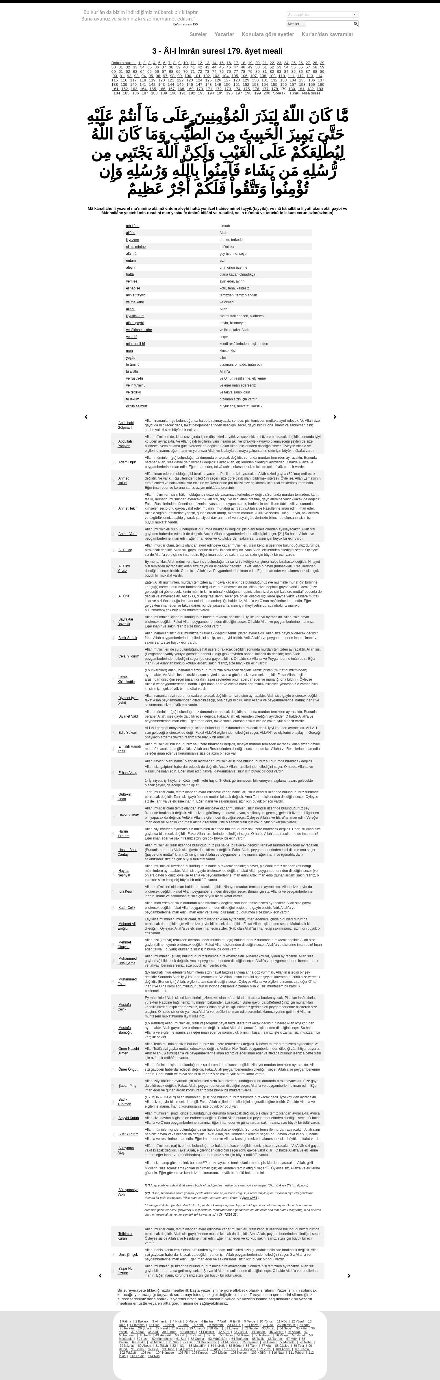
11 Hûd (282, 1321)
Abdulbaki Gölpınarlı (126, 425)
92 (130, 76)
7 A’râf (222, 1321)
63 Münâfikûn (218, 1338)
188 (155, 93)
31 (121, 67)
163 (134, 89)
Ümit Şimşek (128, 1255)
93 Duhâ (168, 1349)
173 (228, 89)
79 (251, 71)
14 (215, 63)
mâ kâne (132, 226)
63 (135, 71)
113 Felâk (137, 1356)
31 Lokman (233, 1328)
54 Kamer (244, 1335)
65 (150, 71)
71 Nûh (173, 1342)
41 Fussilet (207, 1331)
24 (286, 63)
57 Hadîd (299, 1335)
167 (172, 89)
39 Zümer (169, 1331)
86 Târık (252, 1345)
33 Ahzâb (269, 1328)
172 (219, 89)
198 (249, 93)
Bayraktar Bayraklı (125, 621)
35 (150, 67)
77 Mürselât (287, 1342)
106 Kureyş (200, 1352)
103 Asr (147, 1352)
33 (135, 67)
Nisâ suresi (311, 93)
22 (272, 63)
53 (279, 67)
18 (243, 63)
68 (171, 71)
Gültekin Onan (124, 796)
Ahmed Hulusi (123, 480)
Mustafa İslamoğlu (125, 1030)
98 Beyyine (248, 1349)
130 (256, 80)
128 (237, 80)
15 (222, 63)
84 (286, 71)
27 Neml (162, 1328)
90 (115, 76)
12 (200, 63)
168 (181, 89)
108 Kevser (239, 1352)
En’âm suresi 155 (185, 24)
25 (294, 63)
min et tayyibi (136, 295)
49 (251, 67)
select (355, 14)
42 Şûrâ (224, 1331)
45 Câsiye (276, 1331)
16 (229, 63)
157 (293, 84)
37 (164, 67)
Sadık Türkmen (124, 1101)
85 (294, 71)
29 (322, 63)
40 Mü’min (187, 1331)
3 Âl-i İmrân (160, 1321)
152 (246, 84)
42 (200, 67)
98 (173, 76)
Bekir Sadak (127, 638)
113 (310, 76)
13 (207, 63)
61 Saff (181, 1338)
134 (293, 80)
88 (315, 71)
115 (115, 80)
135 (303, 80)
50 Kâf (180, 1335)
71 (193, 71)
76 (229, 71)
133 (284, 80)
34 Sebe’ (286, 1328)
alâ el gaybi (135, 323)
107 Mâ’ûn (220, 1352)
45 (222, 67)
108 (263, 76)
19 (251, 63)
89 (322, 71)
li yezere (132, 240)
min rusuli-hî (135, 344)
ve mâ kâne (135, 302)
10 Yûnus (266, 1321)
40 (186, 67)
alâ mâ (131, 254)
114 (319, 76)
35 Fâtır (302, 1328)
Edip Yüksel (127, 733)
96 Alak (215, 1349)
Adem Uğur (127, 462)
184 (117, 93)
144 (171, 84)
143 (162, 84)
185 (127, 93)
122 (181, 80)
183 (320, 89)
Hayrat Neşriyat (124, 873)
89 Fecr (299, 1345)
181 (301, 89)
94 (144, 76)
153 (256, 84)
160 (321, 84)
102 (207, 76)
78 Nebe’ (306, 1342)
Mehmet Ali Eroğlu (126, 926)
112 (301, 76)
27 (308, 63)
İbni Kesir (125, 891)
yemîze (131, 281)
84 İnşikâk (218, 1345)
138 (115, 84)
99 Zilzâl (265, 1349)
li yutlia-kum (135, 316)
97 (165, 76)
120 (162, 80)
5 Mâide (192, 1321)
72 (200, 71)
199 (258, 93)
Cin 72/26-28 (228, 1214)
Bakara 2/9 (284, 1185)
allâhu (130, 233)
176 (256, 89)
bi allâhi (132, 371)
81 (265, 71)
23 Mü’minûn (286, 1325)
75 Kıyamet (250, 1342)
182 (311, 89)
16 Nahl (169, 1325)
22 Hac (268, 1325)
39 (179, 67)
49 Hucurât (163, 1335)
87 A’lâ (266, 1345)
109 (272, 76)
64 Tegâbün (240, 1338)
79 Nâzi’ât (127, 1345)
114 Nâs (154, 1356)
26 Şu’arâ (145, 1328)
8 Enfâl (235, 1321)
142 (152, 84)
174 (238, 89)
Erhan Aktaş (127, 773)
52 (272, 67)
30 (114, 67)
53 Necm (227, 1335)
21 (265, 63)
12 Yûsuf (298, 1321)
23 (279, 63)
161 (115, 89)
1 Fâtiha (126, 1321)
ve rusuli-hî (134, 378)
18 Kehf (198, 1325)
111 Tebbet (297, 1352)
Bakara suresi (124, 63)
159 (312, 84)
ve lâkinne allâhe (139, 330)
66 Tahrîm (275, 1338)
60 (114, 71)
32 (128, 67)
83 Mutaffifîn (198, 1345)
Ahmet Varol (127, 534)
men (129, 351)
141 (143, 84)
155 (274, 84)
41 (193, 67)
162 (125, 89)
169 (190, 89)
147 (199, 84)
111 (291, 76)
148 (209, 84)
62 (128, 71)
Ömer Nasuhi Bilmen (128, 1051)
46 (229, 67)
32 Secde (251, 1328)
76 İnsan (269, 1342)
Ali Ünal (124, 596)
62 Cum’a (197, 1338)
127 (227, 80)
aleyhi (130, 267)
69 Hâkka (139, 1342)
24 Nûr (304, 1325)
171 (209, 89)
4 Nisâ (178, 1321)
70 (186, 71)
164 (144, 89)
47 (236, 67)
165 (153, 89)
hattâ (130, 274)
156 (284, 84)
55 (294, 67)
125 (209, 80)
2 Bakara (142, 1321)
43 (207, 67)
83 (279, 71)
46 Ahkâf (293, 1331)
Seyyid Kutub (128, 1118)
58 (315, 67)
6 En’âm (207, 1321)
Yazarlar (224, 34)
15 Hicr (154, 1325)
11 (193, 63)
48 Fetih (146, 1335)
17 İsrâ (183, 1325)
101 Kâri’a (302, 1349)
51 (265, 67)
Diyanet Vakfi (128, 716)
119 (152, 80)
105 (235, 76)
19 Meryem (215, 1325)
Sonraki (280, 93)
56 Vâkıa (282, 1335)
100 (188, 76)
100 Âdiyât (283, 1349)
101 (197, 76)
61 (121, 71)
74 (215, 71)
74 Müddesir (230, 1342)
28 (315, 63)
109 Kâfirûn (259, 1352)
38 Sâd (153, 1331)
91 (122, 76)
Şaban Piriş (127, 1086)
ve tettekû (133, 392)
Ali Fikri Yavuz (124, 568)
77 (236, 71)
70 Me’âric (157, 1342)
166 (162, 89)
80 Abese (145, 1345)
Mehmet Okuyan (124, 944)
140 (134, 84)
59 (322, 67)
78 (243, 71)
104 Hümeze (165, 1352)
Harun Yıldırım (123, 833)
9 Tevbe (250, 1321)
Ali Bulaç (125, 550)
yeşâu (130, 358)
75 (222, 71)
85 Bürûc (235, 1345)
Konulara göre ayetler (268, 34)
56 (301, 67)
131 (265, 80)
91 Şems (137, 1349)
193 (201, 93)
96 (158, 76)
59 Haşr (143, 1338)
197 (239, 93)
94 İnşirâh (186, 1349)
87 (308, 71)
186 (136, 93)
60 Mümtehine (162, 1338)
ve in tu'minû (135, 385)
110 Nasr (278, 1352)
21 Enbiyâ (252, 1325)
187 (145, 93)
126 (218, 80)
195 (220, 93)
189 (164, 93)
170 (200, 89)
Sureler (198, 34)
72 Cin (188, 1342)
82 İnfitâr (178, 1345)
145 (181, 84)
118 (143, 80)
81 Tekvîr (162, 1345)
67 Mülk (292, 1338)
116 (124, 80)
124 (199, 80)
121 (171, 80)
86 (301, 71)
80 (258, 71)
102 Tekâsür (129, 1352)
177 (266, 89)
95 (151, 76)
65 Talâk (258, 1338)
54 (286, 67)
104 (226, 76)
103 (216, 76)
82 (272, 71)
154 (265, 84)
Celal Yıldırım (128, 656)
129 (246, 80)
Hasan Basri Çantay (127, 852)
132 (274, 80)
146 (190, 84)
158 (303, 84)
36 (157, 67)
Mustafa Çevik (124, 1007)
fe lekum (132, 399)
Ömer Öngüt (128, 1069)
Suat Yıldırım (128, 1134)
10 (186, 63)
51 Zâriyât (195, 1335)
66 (157, 71)
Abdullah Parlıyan (125, 443)
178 (275, 89)
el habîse (133, 288)
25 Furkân (127, 1328)
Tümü (294, 93)
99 (180, 76)
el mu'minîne (136, 247)
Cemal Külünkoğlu (126, 679)
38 (171, 67)
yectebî (131, 337)
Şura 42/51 (249, 1197)
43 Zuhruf (241, 1331)
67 (164, 71)
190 (173, 93)
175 (247, 89)
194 (211, 93)
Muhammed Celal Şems (127, 960)
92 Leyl (153, 1349)
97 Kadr (230, 1349)
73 (207, 71)
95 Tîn (202, 1349)
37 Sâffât (137, 1331)
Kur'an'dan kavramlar (327, 34)
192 (192, 93)
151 (237, 84)
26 (301, 63)
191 (183, 93)
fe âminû (132, 365)
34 (143, 67)
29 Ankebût (197, 1328)
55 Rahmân (263, 1335)
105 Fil (183, 1352)
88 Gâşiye (282, 1345)
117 (134, 80)
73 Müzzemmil (206, 1342)
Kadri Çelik (126, 908)
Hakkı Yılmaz (128, 815)
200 (267, 93)
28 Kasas (179, 1328)
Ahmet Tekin (128, 508)
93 (137, 76)
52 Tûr (212, 1335)
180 (292, 89)
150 (227, 84)
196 (230, 93)
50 (258, 67)
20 (258, 63)
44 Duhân (258, 1331)
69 (179, 71)
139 (124, 84)
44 (215, 67)
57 (308, 67)
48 (243, 67)
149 (218, 84)
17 (236, 63)
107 (254, 76)
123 (190, 80)
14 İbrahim (137, 1325)
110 (282, 76)
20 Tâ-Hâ (234, 1325)
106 (244, 76)
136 (312, 80)
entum (130, 261)
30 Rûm (215, 1328)
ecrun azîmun (136, 406)
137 (321, 80)
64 (143, 71)
